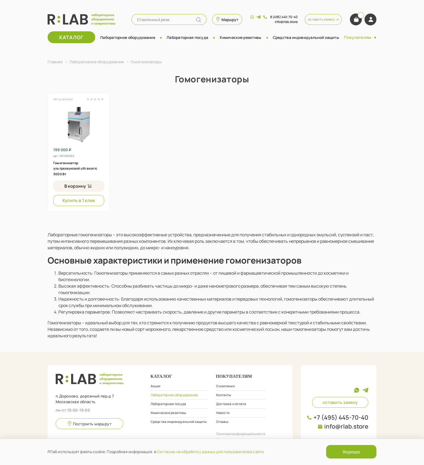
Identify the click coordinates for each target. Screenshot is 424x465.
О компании (225, 386)
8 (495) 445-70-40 (284, 17)
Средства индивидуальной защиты (306, 37)
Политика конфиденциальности (240, 434)
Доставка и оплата (231, 404)
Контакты (223, 395)
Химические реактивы (240, 37)
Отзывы (222, 421)
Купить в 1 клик (78, 200)
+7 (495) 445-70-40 (340, 417)
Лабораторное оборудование (127, 37)
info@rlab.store (346, 426)
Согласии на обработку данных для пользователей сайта (210, 451)
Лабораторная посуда (187, 37)
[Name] (198, 19)
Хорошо (351, 452)
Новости (223, 412)
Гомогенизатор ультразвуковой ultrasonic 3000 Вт (75, 168)
